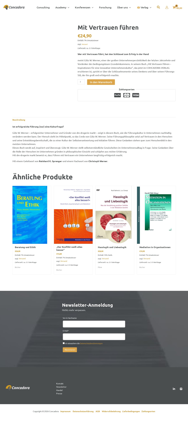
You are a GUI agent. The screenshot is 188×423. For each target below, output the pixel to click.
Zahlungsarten (148, 416)
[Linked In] (174, 392)
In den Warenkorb (101, 82)
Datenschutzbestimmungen (91, 346)
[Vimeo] (181, 392)
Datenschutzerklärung (84, 416)
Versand (85, 44)
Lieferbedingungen (132, 416)
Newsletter (62, 390)
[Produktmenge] (81, 81)
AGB (99, 416)
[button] (63, 7)
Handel (59, 394)
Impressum (66, 416)
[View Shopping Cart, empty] (176, 7)
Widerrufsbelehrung (112, 416)
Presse (59, 398)
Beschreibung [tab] (19, 120)
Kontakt (60, 386)
